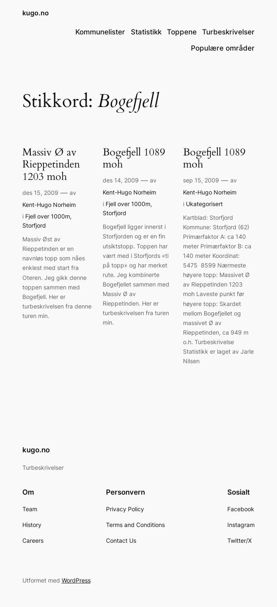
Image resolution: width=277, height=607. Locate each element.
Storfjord (34, 225)
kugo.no (35, 13)
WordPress (76, 580)
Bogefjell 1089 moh (134, 158)
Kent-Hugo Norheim (49, 204)
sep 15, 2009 (201, 180)
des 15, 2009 (40, 192)
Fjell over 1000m (47, 216)
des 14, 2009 (121, 180)
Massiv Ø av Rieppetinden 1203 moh (51, 165)
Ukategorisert (204, 203)
